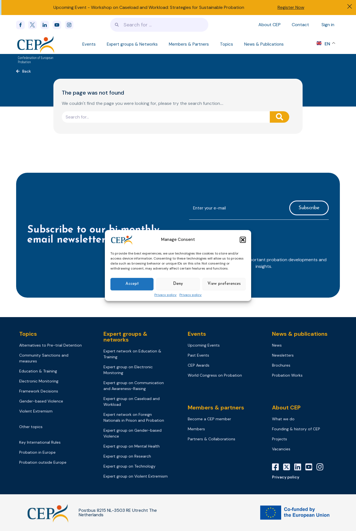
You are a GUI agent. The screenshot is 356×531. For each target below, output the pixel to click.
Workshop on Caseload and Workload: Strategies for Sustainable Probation (167, 7)
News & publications (300, 333)
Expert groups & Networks (132, 44)
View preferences (224, 284)
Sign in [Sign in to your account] (328, 25)
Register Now (291, 7)
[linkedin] (46, 25)
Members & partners (216, 407)
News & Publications (264, 44)
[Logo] (36, 44)
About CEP (269, 25)
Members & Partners (189, 44)
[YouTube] (311, 467)
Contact (300, 25)
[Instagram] (322, 467)
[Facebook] (22, 25)
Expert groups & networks (125, 336)
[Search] (279, 117)
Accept (132, 284)
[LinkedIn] (299, 467)
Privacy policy (165, 295)
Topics (226, 44)
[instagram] (71, 25)
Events (89, 44)
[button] (243, 240)
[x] (34, 25)
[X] (288, 467)
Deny (178, 284)
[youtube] (59, 25)
